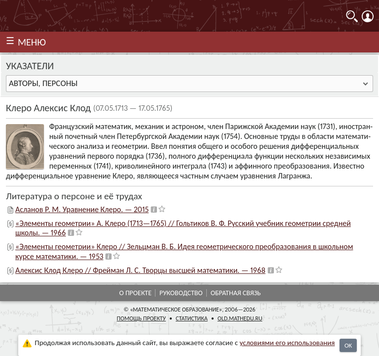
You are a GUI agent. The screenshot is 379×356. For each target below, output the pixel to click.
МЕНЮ (32, 42)
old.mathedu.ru (240, 318)
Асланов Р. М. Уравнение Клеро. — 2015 (82, 209)
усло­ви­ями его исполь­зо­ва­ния (287, 342)
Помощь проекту (141, 318)
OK (348, 345)
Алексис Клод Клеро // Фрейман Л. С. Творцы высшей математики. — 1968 (140, 270)
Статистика (192, 318)
